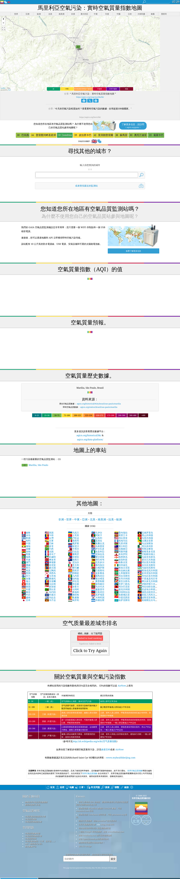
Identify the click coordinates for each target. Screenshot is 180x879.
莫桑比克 (97, 543)
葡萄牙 (73, 554)
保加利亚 (121, 559)
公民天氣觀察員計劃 (87, 824)
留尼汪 (73, 546)
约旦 (26, 594)
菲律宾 (73, 556)
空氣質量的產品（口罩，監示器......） (40, 841)
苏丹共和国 (122, 578)
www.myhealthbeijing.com (120, 757)
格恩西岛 (121, 556)
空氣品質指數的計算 (33, 836)
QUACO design (85, 846)
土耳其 (73, 535)
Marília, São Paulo (35, 464)
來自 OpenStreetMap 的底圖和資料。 (94, 839)
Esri (9, 90)
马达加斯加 (145, 543)
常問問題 (28, 827)
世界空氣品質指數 (134, 770)
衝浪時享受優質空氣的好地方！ (92, 842)
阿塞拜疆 (121, 551)
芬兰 (26, 575)
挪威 (26, 565)
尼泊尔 (73, 562)
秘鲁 (26, 532)
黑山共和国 (145, 535)
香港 (26, 583)
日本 (26, 600)
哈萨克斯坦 (122, 600)
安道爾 (50, 581)
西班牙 (73, 570)
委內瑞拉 (121, 532)
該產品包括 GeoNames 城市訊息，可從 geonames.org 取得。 (101, 815)
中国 (26, 543)
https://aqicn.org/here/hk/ (90, 117)
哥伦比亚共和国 (148, 575)
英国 (26, 573)
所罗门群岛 (122, 583)
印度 (26, 589)
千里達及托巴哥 (148, 578)
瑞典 (26, 556)
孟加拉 (96, 540)
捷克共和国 (122, 589)
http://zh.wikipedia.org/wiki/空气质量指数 (94, 741)
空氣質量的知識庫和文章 (35, 816)
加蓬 (26, 578)
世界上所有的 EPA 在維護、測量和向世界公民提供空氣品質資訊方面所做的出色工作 (102, 803)
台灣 (49, 537)
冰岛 (26, 535)
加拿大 (73, 586)
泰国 (26, 586)
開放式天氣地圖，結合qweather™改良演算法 (97, 821)
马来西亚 (97, 546)
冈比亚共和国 (146, 562)
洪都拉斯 (97, 600)
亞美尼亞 (97, 592)
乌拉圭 (50, 597)
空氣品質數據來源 (32, 833)
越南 (26, 597)
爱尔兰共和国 (146, 559)
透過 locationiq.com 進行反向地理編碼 (95, 835)
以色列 (96, 537)
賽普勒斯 (97, 581)
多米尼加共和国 (148, 573)
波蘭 (26, 548)
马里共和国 (145, 537)
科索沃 (50, 594)
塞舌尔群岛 (122, 581)
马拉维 (50, 583)
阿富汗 (96, 535)
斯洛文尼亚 (122, 567)
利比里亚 (121, 537)
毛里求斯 (121, 543)
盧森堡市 (97, 589)
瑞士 (26, 581)
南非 (26, 592)
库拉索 (73, 583)
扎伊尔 (96, 532)
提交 (113, 858)
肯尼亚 (50, 565)
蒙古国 (50, 567)
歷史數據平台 (30, 846)
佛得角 (73, 594)
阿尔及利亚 (145, 546)
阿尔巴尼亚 (122, 586)
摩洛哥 (50, 559)
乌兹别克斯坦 (146, 567)
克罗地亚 (97, 594)
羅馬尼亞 (97, 575)
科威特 (50, 556)
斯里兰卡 (121, 535)
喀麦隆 (73, 597)
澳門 (26, 562)
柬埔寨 (50, 562)
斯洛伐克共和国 (148, 570)
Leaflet (3, 88)
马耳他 (50, 575)
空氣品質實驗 (30, 819)
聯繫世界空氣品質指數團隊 (36, 802)
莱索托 (50, 578)
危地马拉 (121, 540)
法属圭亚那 (145, 540)
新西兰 (73, 559)
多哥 (49, 546)
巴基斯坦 (97, 570)
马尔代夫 (97, 586)
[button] (3, 19)
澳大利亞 (121, 546)
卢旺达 (73, 537)
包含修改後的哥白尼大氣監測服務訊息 (94, 828)
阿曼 (26, 554)
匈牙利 (73, 600)
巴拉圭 (73, 551)
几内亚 (73, 575)
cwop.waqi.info (107, 824)
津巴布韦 (97, 559)
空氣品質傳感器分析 (33, 821)
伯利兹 (73, 578)
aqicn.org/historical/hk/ (88, 435)
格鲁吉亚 (121, 562)
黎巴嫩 (73, 567)
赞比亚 (50, 589)
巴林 (49, 543)
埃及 (26, 570)
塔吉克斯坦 (122, 575)
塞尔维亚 (97, 578)
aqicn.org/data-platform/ (90, 439)
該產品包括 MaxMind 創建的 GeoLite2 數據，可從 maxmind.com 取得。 (99, 809)
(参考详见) (90, 717)
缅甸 (26, 546)
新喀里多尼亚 (146, 551)
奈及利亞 (97, 551)
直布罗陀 (121, 554)
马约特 (50, 592)
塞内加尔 (97, 565)
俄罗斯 (73, 543)
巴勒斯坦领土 (146, 554)
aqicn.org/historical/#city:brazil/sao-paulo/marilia (99, 403)
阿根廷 (73, 573)
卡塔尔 (73, 548)
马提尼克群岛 (146, 556)
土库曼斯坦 (122, 573)
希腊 (26, 537)
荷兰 (26, 567)
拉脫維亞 (121, 548)
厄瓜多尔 (97, 562)
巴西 (49, 548)
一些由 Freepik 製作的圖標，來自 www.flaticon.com (101, 831)
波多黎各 (97, 573)
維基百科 (105, 749)
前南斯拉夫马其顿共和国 (148, 601)
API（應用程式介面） (34, 844)
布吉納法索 (122, 570)
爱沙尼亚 (97, 556)
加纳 (26, 551)
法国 (49, 551)
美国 (49, 532)
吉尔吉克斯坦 (146, 565)
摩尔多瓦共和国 (148, 581)
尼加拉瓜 (97, 554)
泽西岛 (50, 573)
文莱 (49, 540)
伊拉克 (73, 581)
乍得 (49, 535)
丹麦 (26, 559)
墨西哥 (73, 540)
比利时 (73, 589)
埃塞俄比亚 (122, 594)
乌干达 (50, 600)
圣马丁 (50, 554)
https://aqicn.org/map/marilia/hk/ (90, 97)
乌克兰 (73, 532)
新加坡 (50, 586)
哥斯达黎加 (145, 548)
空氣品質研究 (31, 811)
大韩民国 (97, 597)
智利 (26, 540)
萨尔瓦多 (97, 548)
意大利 (73, 565)
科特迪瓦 (121, 565)
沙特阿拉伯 (122, 592)
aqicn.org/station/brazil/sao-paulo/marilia (98, 407)
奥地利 (73, 592)
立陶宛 (50, 570)
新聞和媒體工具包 (32, 805)
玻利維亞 (97, 583)
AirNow (121, 685)
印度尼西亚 (122, 597)
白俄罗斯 (97, 567)
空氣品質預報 (30, 838)
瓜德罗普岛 (145, 532)
